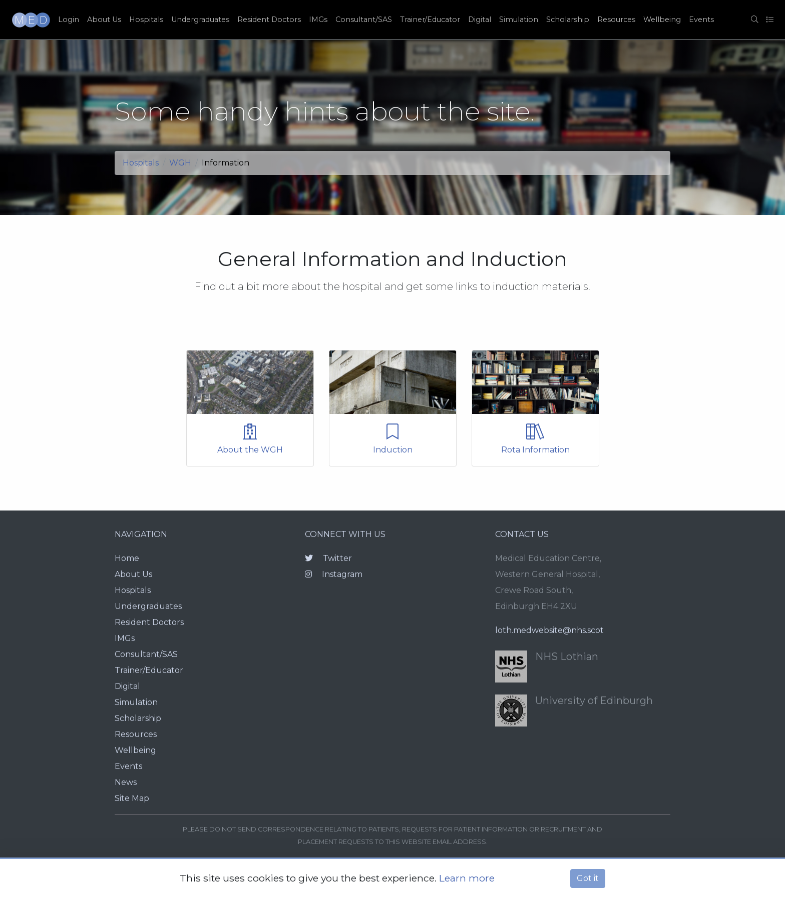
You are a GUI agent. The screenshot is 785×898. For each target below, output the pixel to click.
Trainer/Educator (430, 19)
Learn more (467, 878)
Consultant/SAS (363, 19)
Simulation (518, 19)
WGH (180, 163)
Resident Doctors (269, 19)
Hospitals (146, 19)
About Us (104, 19)
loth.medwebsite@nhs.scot (549, 630)
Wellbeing (662, 19)
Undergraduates (200, 19)
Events (701, 19)
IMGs (318, 19)
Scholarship (567, 19)
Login (68, 19)
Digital (479, 19)
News (126, 782)
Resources (616, 19)
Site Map (132, 798)
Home (127, 558)
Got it (588, 878)
